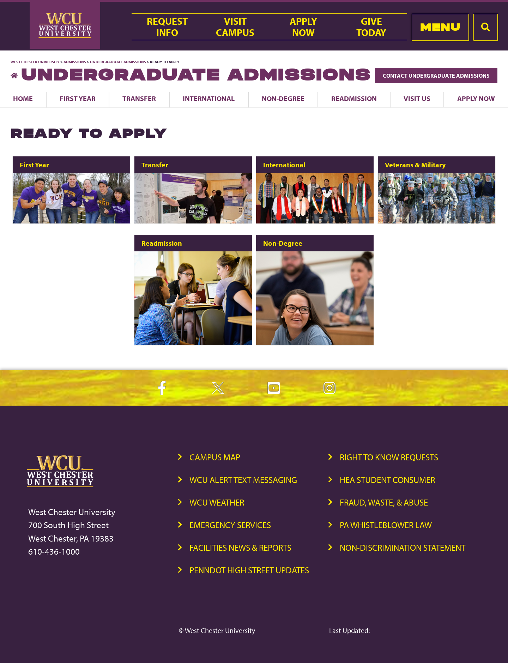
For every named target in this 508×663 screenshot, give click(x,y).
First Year (78, 98)
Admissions (75, 61)
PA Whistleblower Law (386, 524)
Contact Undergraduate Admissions (436, 75)
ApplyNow (303, 27)
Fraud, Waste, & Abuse (384, 502)
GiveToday (371, 27)
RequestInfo (167, 27)
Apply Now (476, 98)
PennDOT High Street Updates (249, 570)
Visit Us (417, 98)
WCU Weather (216, 502)
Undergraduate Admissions (118, 61)
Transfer (139, 98)
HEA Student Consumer (387, 479)
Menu (440, 27)
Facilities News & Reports (240, 547)
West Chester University (35, 61)
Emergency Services (230, 524)
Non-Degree (283, 98)
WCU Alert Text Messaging (243, 479)
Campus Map (214, 457)
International (209, 98)
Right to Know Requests (389, 457)
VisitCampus (235, 27)
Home (23, 98)
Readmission (354, 98)
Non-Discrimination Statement (402, 547)
